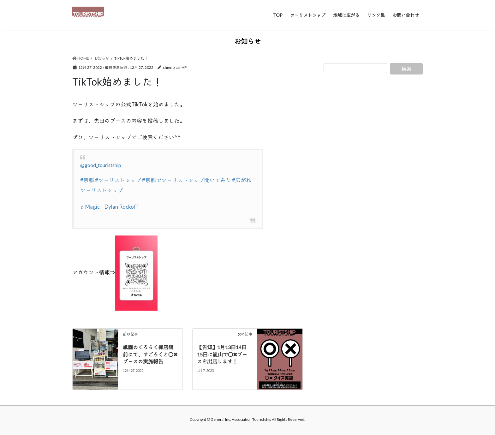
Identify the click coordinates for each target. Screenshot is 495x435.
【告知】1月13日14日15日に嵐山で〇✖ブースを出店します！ (222, 354)
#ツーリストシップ (118, 180)
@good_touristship (100, 165)
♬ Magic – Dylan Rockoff (109, 206)
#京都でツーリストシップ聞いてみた (186, 180)
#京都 (87, 180)
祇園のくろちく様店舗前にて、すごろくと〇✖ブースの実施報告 (150, 354)
